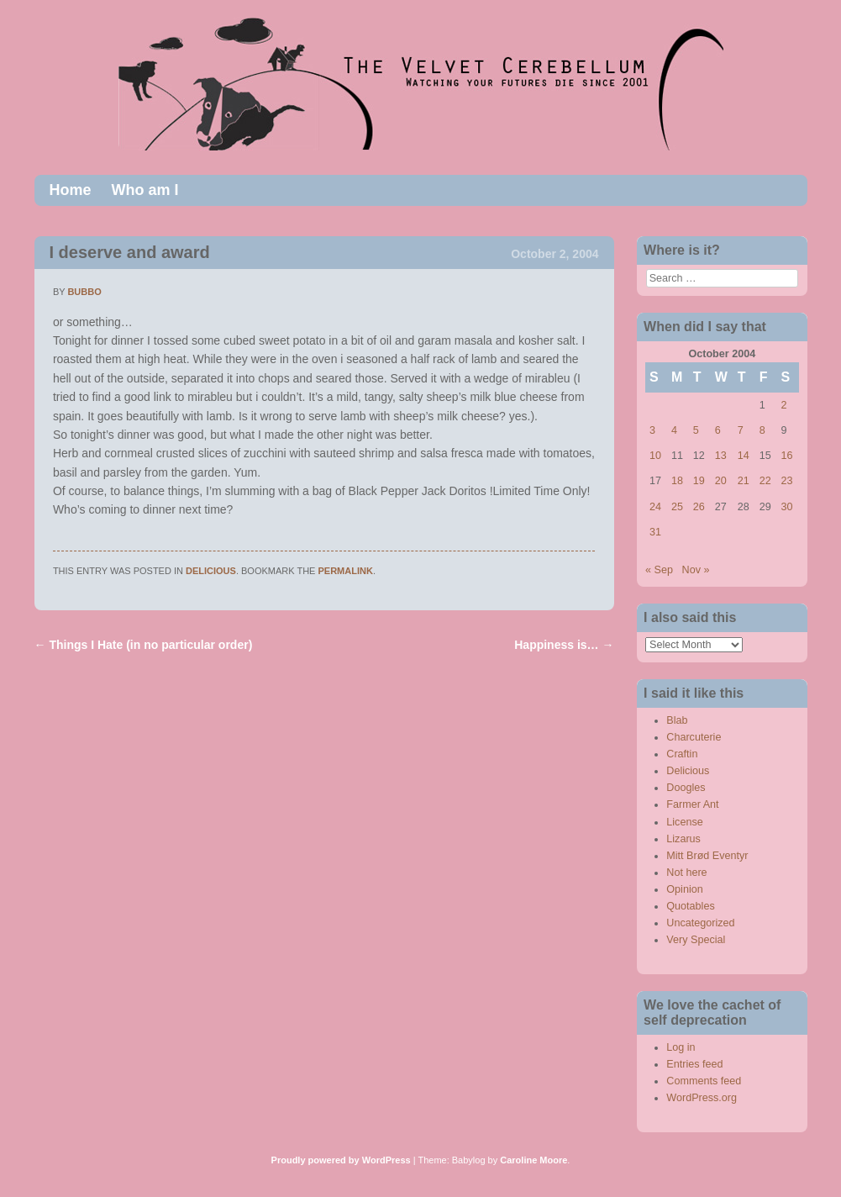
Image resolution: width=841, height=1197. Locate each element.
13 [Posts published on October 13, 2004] (721, 455)
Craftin (681, 754)
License (684, 822)
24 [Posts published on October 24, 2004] (655, 507)
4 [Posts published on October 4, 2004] (674, 430)
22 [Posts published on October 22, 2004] (765, 481)
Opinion (684, 889)
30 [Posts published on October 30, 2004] (787, 507)
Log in (680, 1047)
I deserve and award (130, 252)
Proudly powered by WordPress (341, 1160)
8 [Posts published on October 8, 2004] (762, 430)
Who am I (145, 190)
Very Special (695, 940)
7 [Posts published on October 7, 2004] (741, 430)
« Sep (659, 570)
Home (71, 190)
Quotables (690, 906)
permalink (345, 571)
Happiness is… (563, 644)
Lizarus (683, 839)
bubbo (84, 292)
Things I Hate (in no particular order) (143, 644)
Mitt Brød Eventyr (707, 856)
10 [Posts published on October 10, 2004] (655, 455)
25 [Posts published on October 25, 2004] (677, 507)
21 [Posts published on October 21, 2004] (743, 481)
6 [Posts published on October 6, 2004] (718, 430)
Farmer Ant (692, 804)
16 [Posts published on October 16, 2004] (787, 455)
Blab (676, 720)
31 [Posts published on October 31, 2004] (655, 532)
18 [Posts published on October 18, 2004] (677, 481)
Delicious (211, 571)
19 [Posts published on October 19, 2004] (699, 481)
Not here (686, 872)
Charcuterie (693, 737)
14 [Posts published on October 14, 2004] (743, 455)
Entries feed (694, 1064)
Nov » (696, 570)
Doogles (685, 788)
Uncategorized (700, 923)
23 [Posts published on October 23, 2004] (787, 481)
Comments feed (703, 1081)
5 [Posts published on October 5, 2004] (696, 430)
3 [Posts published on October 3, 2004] (652, 430)
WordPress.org (701, 1098)
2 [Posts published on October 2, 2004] (784, 405)
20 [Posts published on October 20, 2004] (721, 481)
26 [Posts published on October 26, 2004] (699, 507)
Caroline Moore (533, 1160)
